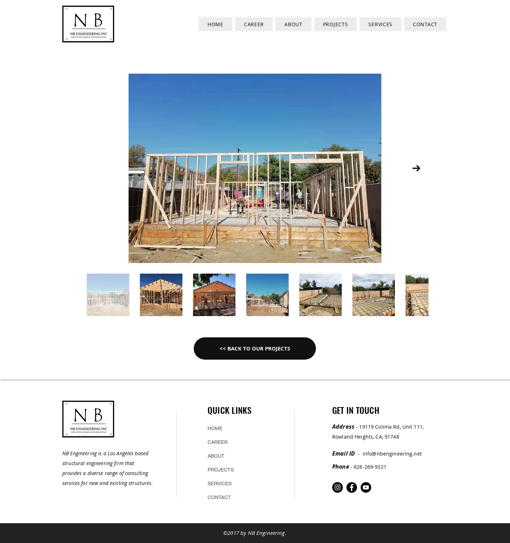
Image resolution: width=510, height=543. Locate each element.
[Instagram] (337, 487)
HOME (215, 428)
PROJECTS (221, 470)
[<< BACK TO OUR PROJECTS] (255, 348)
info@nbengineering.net (392, 453)
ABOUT (216, 456)
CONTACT (219, 497)
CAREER (218, 442)
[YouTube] (366, 487)
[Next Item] (416, 168)
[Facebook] (351, 487)
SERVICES (220, 483)
